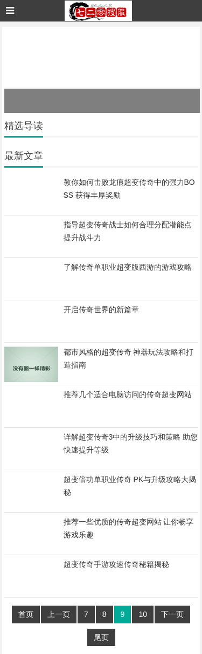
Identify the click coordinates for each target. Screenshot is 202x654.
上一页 (58, 614)
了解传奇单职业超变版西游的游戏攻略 (128, 267)
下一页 (172, 614)
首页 (25, 614)
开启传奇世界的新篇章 (101, 309)
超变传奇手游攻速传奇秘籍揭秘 (116, 564)
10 (142, 614)
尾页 (101, 637)
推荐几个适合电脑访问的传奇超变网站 (128, 394)
